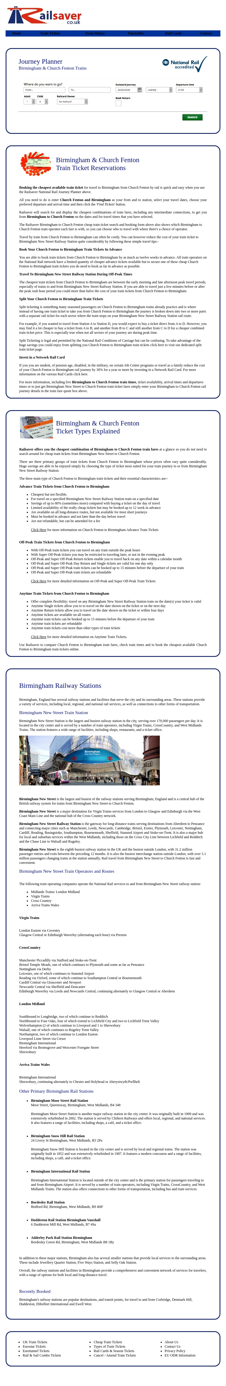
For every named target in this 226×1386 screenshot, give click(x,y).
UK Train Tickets (35, 1342)
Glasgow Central (31, 935)
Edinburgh (174, 811)
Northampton (28, 1034)
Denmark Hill (182, 1300)
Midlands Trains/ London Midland (55, 892)
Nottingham (193, 828)
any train (101, 550)
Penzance (198, 824)
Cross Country (92, 816)
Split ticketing (29, 307)
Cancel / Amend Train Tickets (115, 1355)
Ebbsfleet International (52, 1304)
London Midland (32, 1004)
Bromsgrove (46, 1047)
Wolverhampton (30, 1025)
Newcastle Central (32, 987)
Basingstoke (53, 833)
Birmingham (93, 645)
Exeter (148, 828)
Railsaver (32, 645)
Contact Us (173, 1346)
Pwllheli (134, 1082)
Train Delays (94, 33)
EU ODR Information (180, 1355)
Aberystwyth (118, 1082)
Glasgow (154, 811)
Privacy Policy (175, 1351)
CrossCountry (29, 948)
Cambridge (123, 828)
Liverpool (83, 1025)
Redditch (196, 837)
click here (157, 345)
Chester (78, 1082)
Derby (46, 969)
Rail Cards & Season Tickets (114, 1351)
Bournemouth (94, 833)
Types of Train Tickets (109, 1346)
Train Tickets (50, 33)
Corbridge (163, 1300)
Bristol (137, 828)
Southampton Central (102, 978)
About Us (171, 1342)
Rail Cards (173, 33)
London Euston (30, 930)
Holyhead (97, 1082)
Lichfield (176, 837)
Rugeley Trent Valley (84, 1030)
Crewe (61, 1039)
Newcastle (106, 828)
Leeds (92, 828)
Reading (37, 833)
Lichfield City (102, 1021)
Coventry (53, 930)
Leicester (176, 828)
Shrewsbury (112, 1025)
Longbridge (49, 1017)
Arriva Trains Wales (45, 905)
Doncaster (78, 987)
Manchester (78, 828)
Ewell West (83, 1304)
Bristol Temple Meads (34, 965)
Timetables (135, 33)
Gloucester (54, 982)
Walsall (56, 841)
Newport (75, 982)
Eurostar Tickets (34, 1346)
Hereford (25, 1047)
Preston (121, 935)
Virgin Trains (102, 811)
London (137, 811)
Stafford (62, 960)
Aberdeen (180, 824)
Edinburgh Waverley (62, 935)
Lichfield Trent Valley (143, 1021)
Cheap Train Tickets (108, 1342)
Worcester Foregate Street (80, 1047)
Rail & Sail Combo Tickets (42, 1355)
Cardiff (24, 833)
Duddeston (26, 1304)
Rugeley (74, 841)
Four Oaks (48, 1021)
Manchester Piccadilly (35, 960)
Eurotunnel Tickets (36, 1351)
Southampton (73, 833)
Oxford (42, 978)
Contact (206, 33)
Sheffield (111, 833)
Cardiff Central (30, 982)
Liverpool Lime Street (35, 1039)
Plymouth (161, 828)
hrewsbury (28, 1082)
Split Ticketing (29, 340)
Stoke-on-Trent (161, 833)
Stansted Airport (131, 833)
